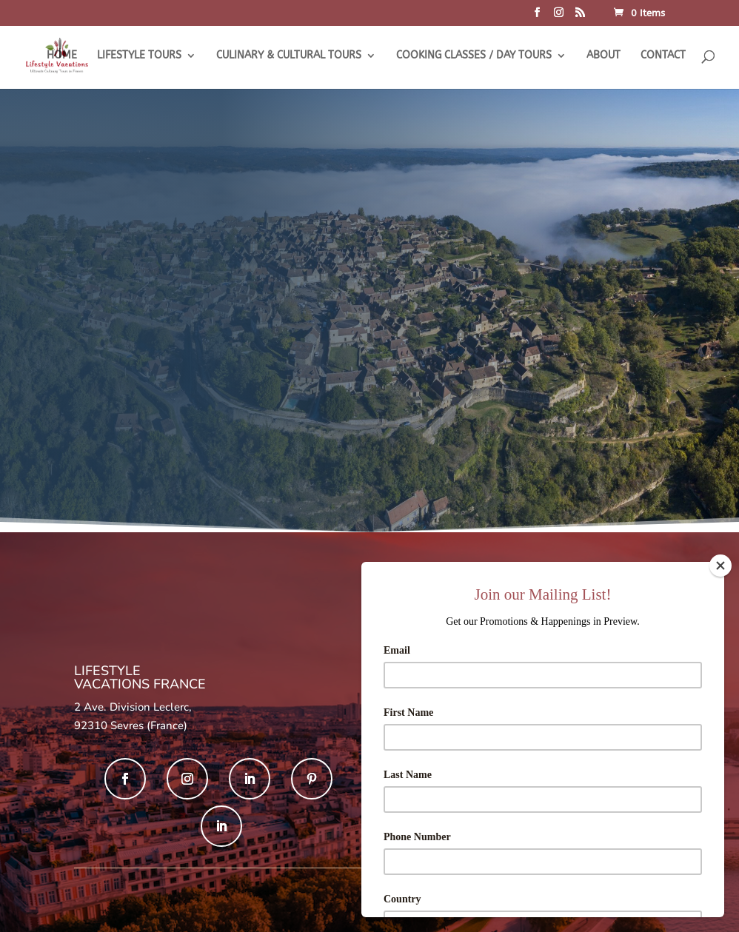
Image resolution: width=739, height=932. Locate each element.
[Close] (720, 565)
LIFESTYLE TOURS (139, 55)
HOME (62, 55)
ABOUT (603, 55)
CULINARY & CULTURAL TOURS (288, 55)
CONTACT (663, 55)
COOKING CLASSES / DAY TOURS (474, 55)
